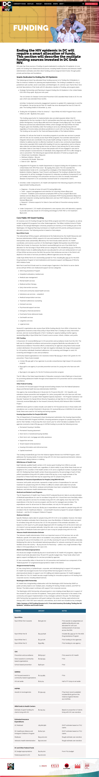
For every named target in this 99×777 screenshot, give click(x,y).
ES (83, 4)
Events (55, 4)
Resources (48, 4)
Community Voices (20, 4)
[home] (7, 6)
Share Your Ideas (90, 3)
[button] (31, 4)
